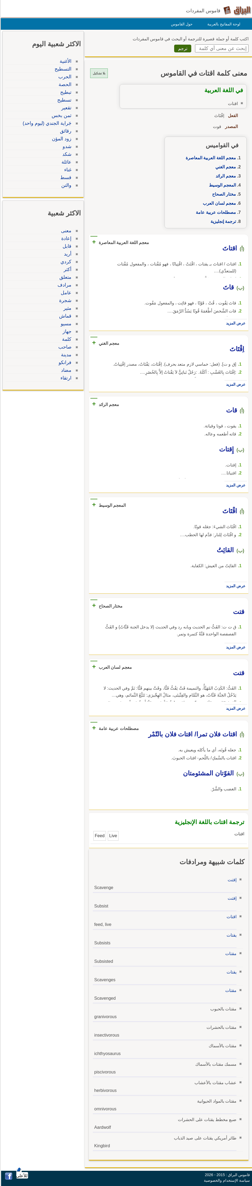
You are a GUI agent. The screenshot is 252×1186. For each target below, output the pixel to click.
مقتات (230, 953)
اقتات (231, 916)
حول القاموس (181, 24)
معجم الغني (225, 167)
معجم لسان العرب (218, 203)
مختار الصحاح (223, 194)
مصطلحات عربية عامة (215, 212)
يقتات (231, 935)
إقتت (231, 880)
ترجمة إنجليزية (222, 221)
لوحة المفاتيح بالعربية (223, 24)
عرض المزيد (235, 323)
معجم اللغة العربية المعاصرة (210, 158)
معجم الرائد (225, 176)
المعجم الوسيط (221, 185)
